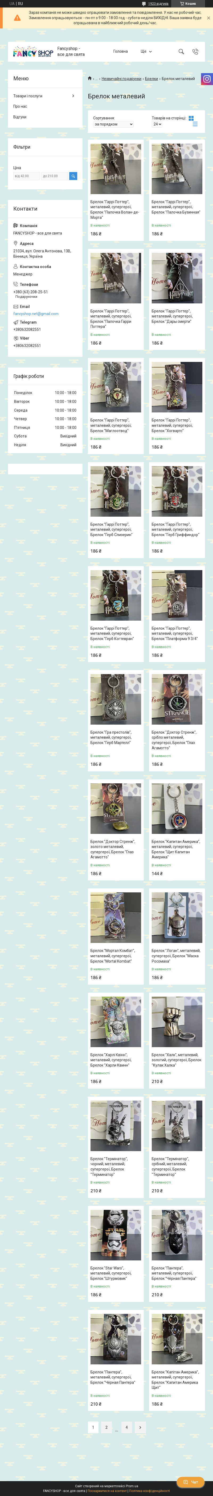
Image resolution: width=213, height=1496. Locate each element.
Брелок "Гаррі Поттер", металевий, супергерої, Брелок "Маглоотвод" (111, 425)
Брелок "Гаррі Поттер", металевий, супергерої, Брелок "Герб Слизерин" (112, 529)
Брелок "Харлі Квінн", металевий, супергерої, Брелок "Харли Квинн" (111, 1060)
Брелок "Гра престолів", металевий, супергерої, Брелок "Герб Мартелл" (111, 737)
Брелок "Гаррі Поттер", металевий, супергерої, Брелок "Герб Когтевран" (112, 633)
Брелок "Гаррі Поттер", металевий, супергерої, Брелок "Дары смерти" (172, 316)
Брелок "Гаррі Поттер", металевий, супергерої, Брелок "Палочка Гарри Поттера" (111, 319)
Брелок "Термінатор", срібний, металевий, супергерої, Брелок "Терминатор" (170, 1167)
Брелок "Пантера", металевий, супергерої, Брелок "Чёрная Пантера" (174, 1273)
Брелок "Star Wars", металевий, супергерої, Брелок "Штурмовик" (111, 1273)
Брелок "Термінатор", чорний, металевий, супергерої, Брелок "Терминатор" (109, 1167)
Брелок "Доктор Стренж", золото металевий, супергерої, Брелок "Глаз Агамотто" (113, 849)
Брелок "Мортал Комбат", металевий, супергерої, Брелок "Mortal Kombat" (113, 955)
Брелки (151, 79)
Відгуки (19, 117)
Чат (190, 1482)
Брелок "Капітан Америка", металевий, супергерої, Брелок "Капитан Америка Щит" (175, 1380)
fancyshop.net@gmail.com (36, 314)
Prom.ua (132, 1486)
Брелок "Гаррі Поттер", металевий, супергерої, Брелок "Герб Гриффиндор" (175, 529)
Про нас (20, 106)
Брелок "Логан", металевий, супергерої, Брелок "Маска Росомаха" (176, 955)
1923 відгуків (158, 4)
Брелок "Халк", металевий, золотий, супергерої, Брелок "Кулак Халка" (176, 1060)
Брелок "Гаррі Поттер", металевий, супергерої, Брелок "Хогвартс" (172, 425)
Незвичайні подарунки (121, 79)
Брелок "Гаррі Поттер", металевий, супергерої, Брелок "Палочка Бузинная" (176, 207)
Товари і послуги (27, 96)
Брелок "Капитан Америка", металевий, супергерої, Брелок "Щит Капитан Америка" (176, 849)
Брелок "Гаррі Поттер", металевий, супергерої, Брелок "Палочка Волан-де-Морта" (115, 210)
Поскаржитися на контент (107, 1491)
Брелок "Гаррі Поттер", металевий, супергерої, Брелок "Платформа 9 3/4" (175, 633)
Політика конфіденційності (149, 1491)
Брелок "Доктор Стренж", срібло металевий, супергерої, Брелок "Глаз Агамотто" (174, 740)
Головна (120, 51)
